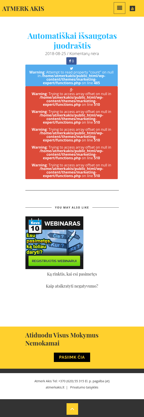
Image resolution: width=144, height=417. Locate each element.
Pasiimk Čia (72, 357)
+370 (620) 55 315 (71, 381)
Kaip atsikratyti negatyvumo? (72, 286)
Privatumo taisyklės (84, 387)
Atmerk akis (23, 8)
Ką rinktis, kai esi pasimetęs (72, 274)
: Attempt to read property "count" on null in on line (71, 76)
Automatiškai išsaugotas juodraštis (72, 40)
